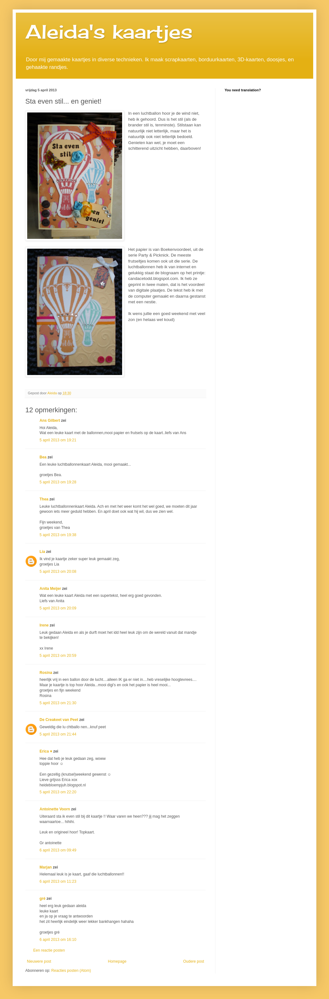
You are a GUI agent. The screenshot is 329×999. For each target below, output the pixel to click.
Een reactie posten (49, 950)
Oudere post (193, 961)
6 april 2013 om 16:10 (58, 939)
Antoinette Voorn (55, 809)
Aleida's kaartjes (109, 31)
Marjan (46, 867)
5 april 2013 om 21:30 (58, 703)
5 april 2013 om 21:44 (58, 734)
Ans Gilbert (50, 420)
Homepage (117, 961)
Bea (43, 457)
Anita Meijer (50, 588)
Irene (44, 625)
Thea (44, 499)
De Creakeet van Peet (59, 719)
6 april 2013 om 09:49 (58, 850)
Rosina (46, 672)
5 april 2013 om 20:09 (58, 608)
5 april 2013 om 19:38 (58, 535)
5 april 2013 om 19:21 (58, 440)
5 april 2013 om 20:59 (58, 655)
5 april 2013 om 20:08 (58, 571)
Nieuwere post (39, 961)
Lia (42, 551)
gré (43, 898)
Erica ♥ (46, 751)
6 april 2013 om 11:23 (58, 881)
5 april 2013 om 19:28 (58, 482)
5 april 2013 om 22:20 (58, 792)
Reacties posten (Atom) (71, 970)
